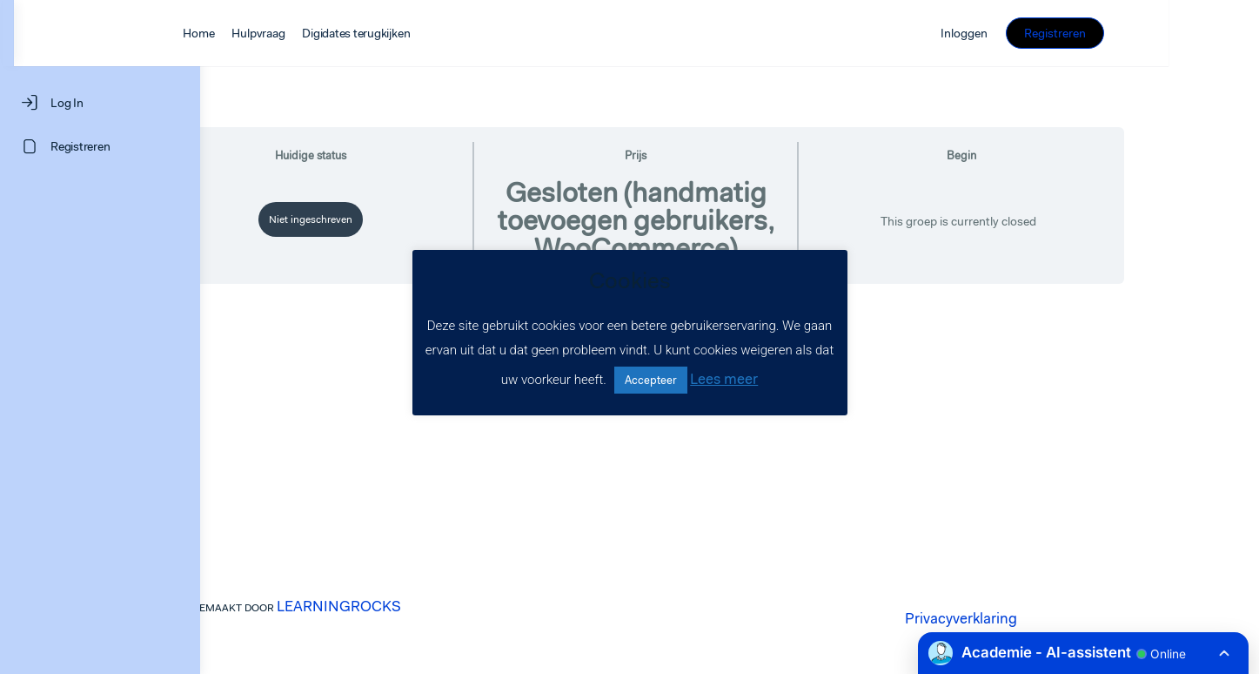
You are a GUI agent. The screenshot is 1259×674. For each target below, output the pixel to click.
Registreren (1175, 33)
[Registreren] (100, 146)
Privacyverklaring (1054, 618)
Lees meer (724, 378)
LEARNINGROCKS (432, 606)
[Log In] (100, 102)
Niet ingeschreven (404, 219)
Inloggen (1084, 33)
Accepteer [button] (651, 380)
